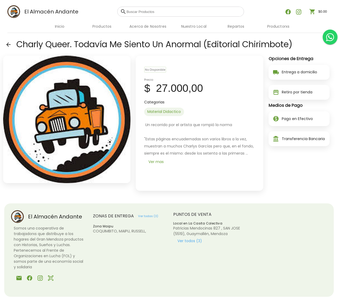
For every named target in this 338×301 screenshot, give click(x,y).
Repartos (236, 26)
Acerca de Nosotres (147, 26)
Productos (101, 26)
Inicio (60, 26)
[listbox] (199, 112)
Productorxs (278, 26)
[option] (164, 112)
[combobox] (183, 12)
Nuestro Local (193, 26)
